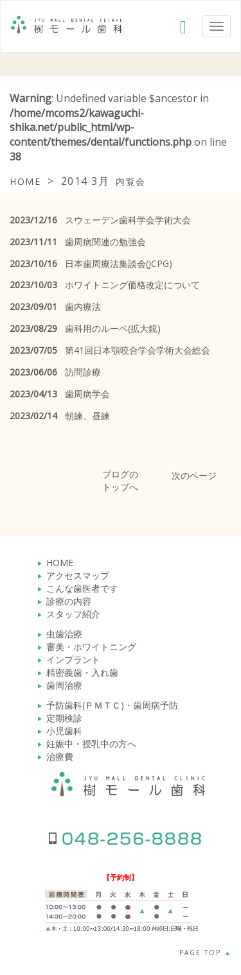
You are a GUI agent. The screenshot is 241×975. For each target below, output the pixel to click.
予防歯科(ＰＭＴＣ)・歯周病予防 (112, 705)
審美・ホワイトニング (91, 647)
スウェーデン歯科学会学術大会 (100, 220)
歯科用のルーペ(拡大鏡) (85, 328)
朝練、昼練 (60, 416)
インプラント (73, 659)
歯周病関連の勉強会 (78, 242)
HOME (59, 563)
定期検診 (64, 718)
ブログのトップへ (120, 480)
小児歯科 (64, 731)
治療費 (59, 756)
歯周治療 (64, 685)
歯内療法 (55, 306)
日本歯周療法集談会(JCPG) (91, 263)
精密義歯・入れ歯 (82, 672)
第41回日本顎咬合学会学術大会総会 (110, 350)
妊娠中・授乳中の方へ (91, 744)
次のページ (194, 475)
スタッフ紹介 (73, 614)
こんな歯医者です (82, 588)
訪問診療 (55, 372)
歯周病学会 (60, 394)
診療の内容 (68, 601)
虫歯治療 (64, 634)
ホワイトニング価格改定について (105, 285)
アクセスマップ (77, 575)
